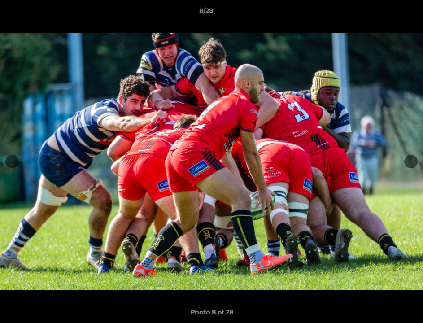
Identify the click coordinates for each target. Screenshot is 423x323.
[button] (385, 13)
